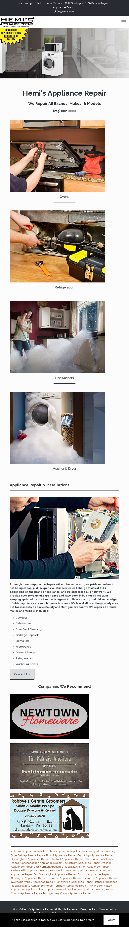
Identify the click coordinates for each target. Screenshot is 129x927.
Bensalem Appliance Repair (96, 851)
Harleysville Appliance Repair (74, 881)
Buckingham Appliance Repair (30, 859)
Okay (111, 920)
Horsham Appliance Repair (70, 885)
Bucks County (46, 607)
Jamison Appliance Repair (50, 889)
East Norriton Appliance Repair (53, 866)
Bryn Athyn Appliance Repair (95, 855)
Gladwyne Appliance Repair (28, 878)
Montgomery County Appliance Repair (67, 893)
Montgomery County (74, 607)
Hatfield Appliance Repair (36, 885)
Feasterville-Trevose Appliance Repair (74, 870)
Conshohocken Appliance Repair (41, 862)
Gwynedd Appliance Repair (100, 878)
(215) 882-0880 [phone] (66, 11)
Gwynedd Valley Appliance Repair (32, 881)
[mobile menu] (123, 21)
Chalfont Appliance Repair (67, 859)
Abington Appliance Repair (28, 851)
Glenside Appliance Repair (64, 878)
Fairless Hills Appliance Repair (29, 870)
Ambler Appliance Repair (62, 851)
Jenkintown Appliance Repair (86, 889)
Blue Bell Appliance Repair (28, 855)
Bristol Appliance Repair (61, 855)
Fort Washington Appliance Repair (55, 874)
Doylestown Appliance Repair (81, 862)
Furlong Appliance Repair (94, 874)
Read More (87, 919)
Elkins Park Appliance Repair (91, 866)
